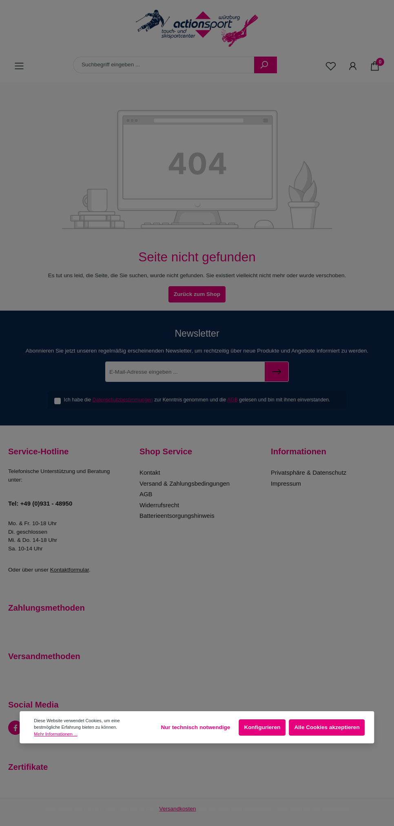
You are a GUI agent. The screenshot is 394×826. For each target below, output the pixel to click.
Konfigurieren (262, 727)
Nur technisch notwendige (195, 727)
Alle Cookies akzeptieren (327, 727)
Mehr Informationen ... (55, 734)
